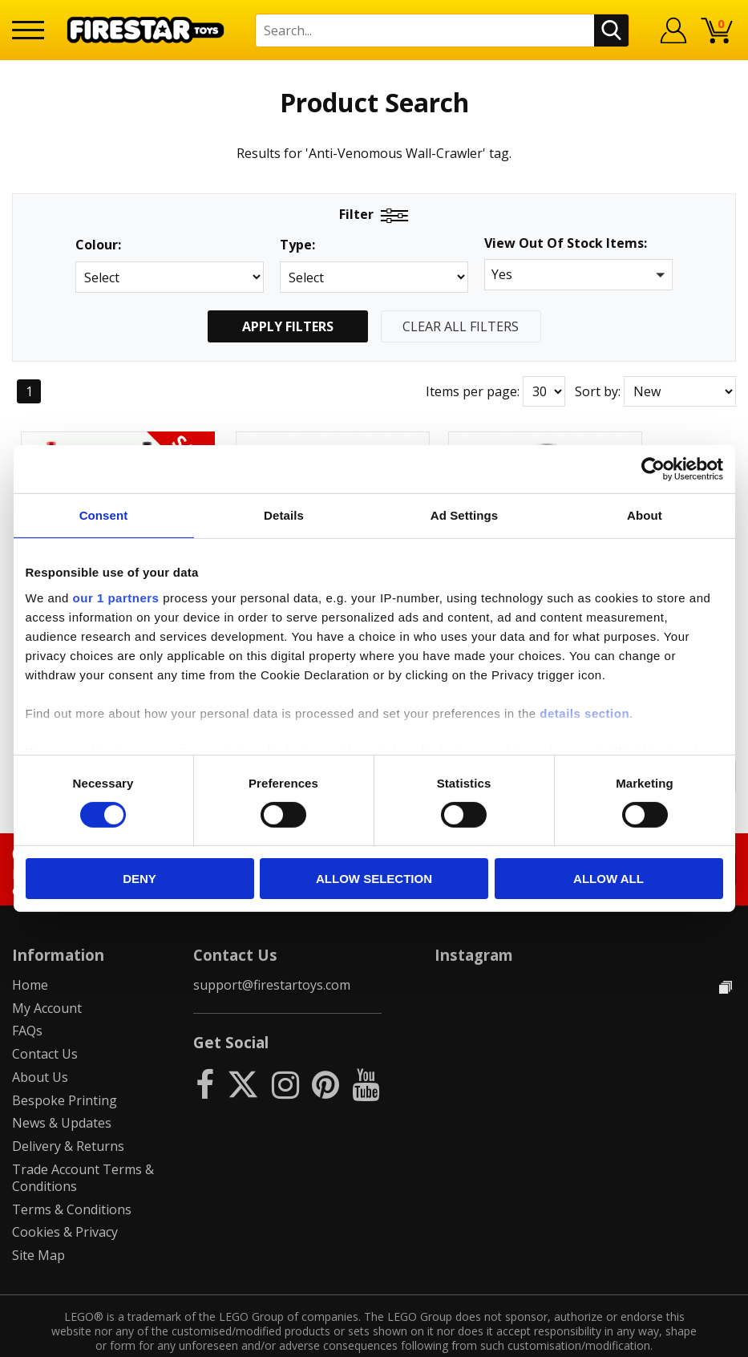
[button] (578, 274)
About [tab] (644, 515)
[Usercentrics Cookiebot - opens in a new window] (653, 469)
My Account (47, 973)
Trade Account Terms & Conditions (83, 1144)
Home (30, 951)
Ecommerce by (676, 1338)
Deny (139, 878)
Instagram (474, 921)
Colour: (98, 245)
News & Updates (61, 1089)
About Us (40, 1043)
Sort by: (598, 391)
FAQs (27, 997)
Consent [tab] (103, 515)
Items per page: (473, 391)
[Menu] (28, 30)
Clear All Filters (460, 326)
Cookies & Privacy (65, 1198)
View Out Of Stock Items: (565, 244)
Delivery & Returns (68, 1112)
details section (584, 712)
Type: (297, 245)
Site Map (38, 1221)
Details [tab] (284, 515)
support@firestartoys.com (271, 951)
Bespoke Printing (64, 1066)
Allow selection (374, 878)
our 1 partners (116, 597)
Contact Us (45, 1020)
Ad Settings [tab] (464, 515)
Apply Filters (288, 326)
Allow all (608, 878)
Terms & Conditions (71, 1176)
